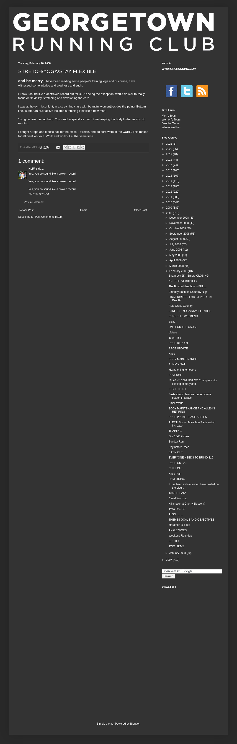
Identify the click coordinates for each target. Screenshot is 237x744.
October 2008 (178, 228)
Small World (176, 403)
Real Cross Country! (181, 305)
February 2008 (178, 271)
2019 (169, 154)
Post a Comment (34, 202)
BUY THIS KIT (177, 389)
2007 (169, 559)
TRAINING (175, 430)
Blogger (134, 723)
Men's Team (169, 115)
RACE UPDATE (178, 348)
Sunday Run (176, 441)
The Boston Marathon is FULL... (188, 286)
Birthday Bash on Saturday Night (188, 291)
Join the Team (170, 123)
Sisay (172, 321)
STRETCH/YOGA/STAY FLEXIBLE (190, 311)
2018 (169, 159)
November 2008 (179, 223)
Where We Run (171, 127)
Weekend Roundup (180, 535)
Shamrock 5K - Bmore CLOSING (189, 275)
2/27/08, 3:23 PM (38, 194)
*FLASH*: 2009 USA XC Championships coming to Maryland (193, 382)
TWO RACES (177, 509)
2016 (169, 170)
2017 (169, 165)
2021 (169, 143)
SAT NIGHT (176, 452)
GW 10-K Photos (179, 436)
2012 (169, 191)
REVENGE (175, 375)
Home (84, 210)
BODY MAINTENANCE (183, 359)
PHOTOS (174, 541)
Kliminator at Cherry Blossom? (187, 503)
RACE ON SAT (178, 463)
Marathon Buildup (179, 525)
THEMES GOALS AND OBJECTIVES (191, 519)
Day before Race (179, 447)
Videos (173, 332)
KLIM (31, 168)
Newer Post (26, 210)
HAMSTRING (177, 479)
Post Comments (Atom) (49, 216)
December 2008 (179, 217)
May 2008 (175, 255)
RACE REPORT (178, 343)
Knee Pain (175, 473)
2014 (169, 181)
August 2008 (177, 239)
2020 (169, 149)
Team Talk (175, 337)
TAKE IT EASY (178, 493)
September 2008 (179, 233)
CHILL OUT (176, 468)
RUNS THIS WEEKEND (183, 316)
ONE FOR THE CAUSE (183, 327)
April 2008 (175, 260)
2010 (169, 202)
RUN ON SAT (177, 364)
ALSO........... (176, 514)
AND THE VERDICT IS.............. (188, 281)
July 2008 (175, 244)
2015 (169, 175)
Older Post (140, 210)
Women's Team (171, 119)
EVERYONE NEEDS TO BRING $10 (191, 457)
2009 (169, 207)
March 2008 (177, 265)
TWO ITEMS (176, 546)
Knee (172, 353)
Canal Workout (178, 498)
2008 (169, 213)
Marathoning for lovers (182, 369)
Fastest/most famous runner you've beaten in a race (190, 396)
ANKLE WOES (178, 530)
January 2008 (178, 553)
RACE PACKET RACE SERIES (188, 417)
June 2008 (176, 249)
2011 (169, 197)
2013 (169, 186)
